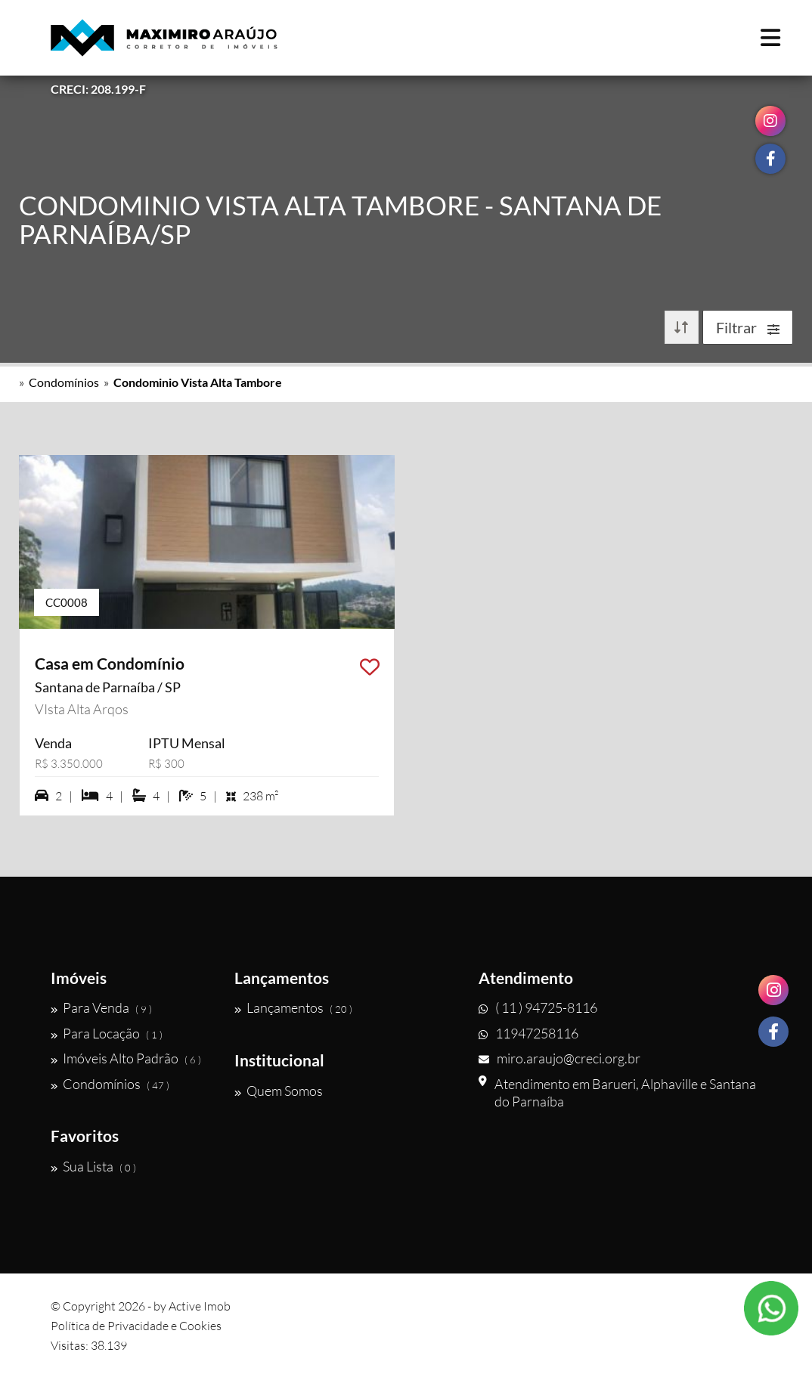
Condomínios (64, 382)
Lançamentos (293, 1007)
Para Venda (101, 1007)
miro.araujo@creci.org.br (559, 1058)
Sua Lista (93, 1166)
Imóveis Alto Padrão (126, 1058)
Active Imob (200, 1306)
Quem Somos (278, 1090)
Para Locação (107, 1033)
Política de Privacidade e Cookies (136, 1325)
